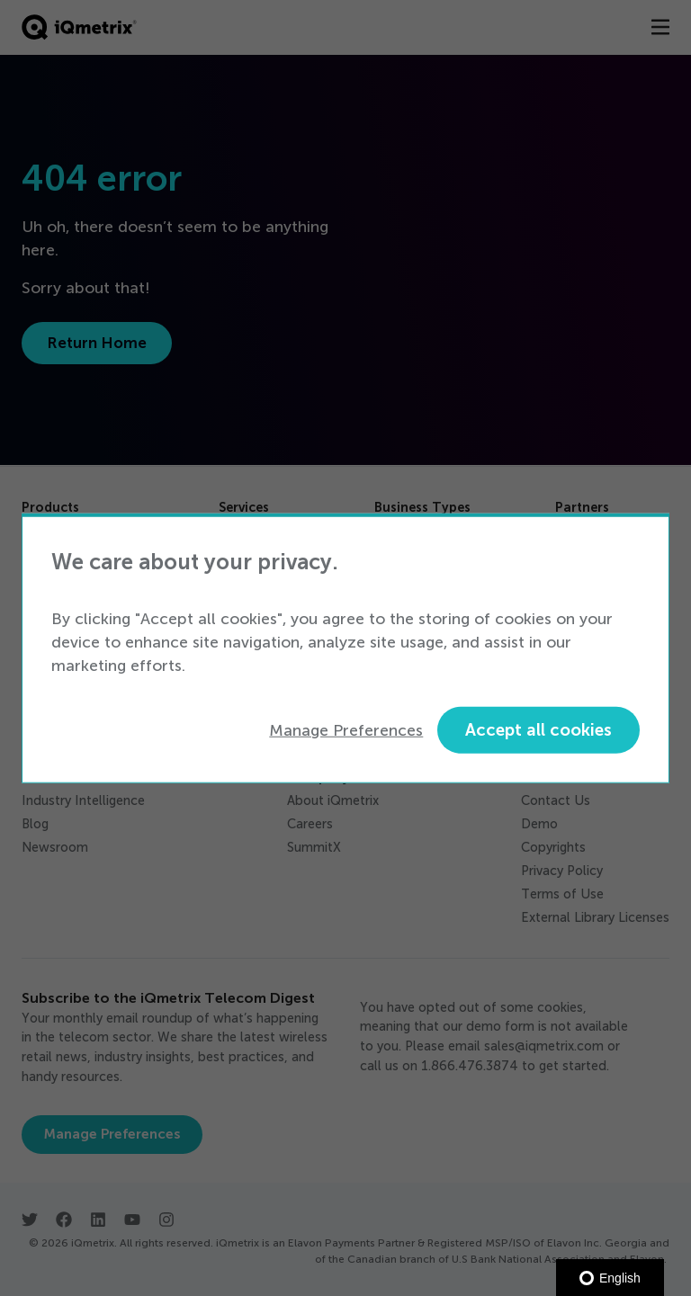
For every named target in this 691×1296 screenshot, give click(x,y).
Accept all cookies (538, 730)
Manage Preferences (346, 729)
